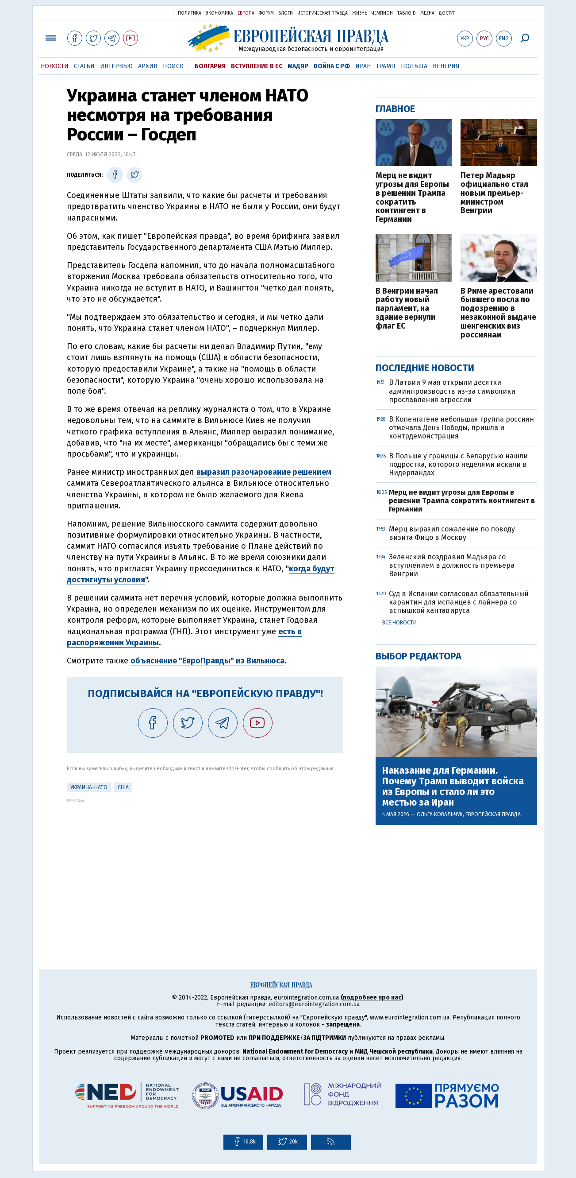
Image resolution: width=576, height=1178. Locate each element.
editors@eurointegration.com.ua (314, 1004)
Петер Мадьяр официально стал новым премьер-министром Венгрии (494, 193)
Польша (414, 66)
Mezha (427, 13)
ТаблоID (406, 13)
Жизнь (359, 13)
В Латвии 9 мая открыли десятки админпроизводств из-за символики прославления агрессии (452, 390)
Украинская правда (144, 12)
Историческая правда (322, 13)
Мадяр (298, 66)
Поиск (173, 66)
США (123, 787)
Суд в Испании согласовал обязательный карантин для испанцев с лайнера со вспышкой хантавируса (459, 602)
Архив (147, 66)
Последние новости (425, 368)
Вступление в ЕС (256, 66)
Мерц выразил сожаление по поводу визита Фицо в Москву (452, 533)
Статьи (84, 66)
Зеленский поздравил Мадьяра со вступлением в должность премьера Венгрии (452, 565)
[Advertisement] (205, 865)
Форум (266, 13)
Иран (363, 66)
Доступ (447, 13)
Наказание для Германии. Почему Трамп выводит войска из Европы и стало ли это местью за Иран (453, 786)
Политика (189, 13)
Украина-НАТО (89, 787)
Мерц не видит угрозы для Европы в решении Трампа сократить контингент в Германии (412, 197)
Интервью (116, 66)
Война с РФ (332, 66)
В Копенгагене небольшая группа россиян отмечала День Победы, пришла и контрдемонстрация (461, 427)
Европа (246, 13)
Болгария (210, 66)
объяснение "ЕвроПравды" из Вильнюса (207, 661)
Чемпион (382, 13)
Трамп (386, 66)
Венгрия (446, 66)
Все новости (399, 623)
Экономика (219, 13)
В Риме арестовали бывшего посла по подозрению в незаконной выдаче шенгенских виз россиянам (498, 313)
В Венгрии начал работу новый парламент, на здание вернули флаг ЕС (407, 309)
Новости (55, 66)
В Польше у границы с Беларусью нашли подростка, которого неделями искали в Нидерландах (458, 464)
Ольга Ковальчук (440, 814)
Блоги (285, 13)
